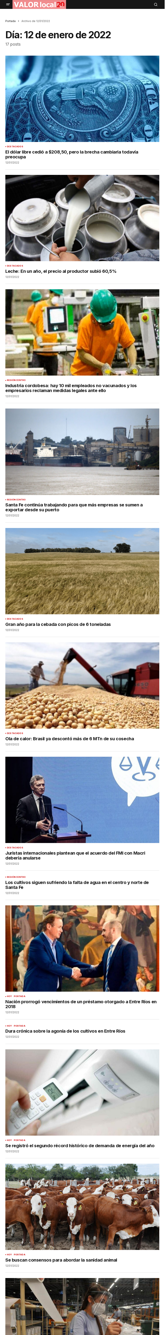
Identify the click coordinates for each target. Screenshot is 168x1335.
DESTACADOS (15, 147)
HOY (9, 996)
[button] (8, 4)
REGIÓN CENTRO (16, 380)
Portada (10, 21)
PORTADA (19, 996)
